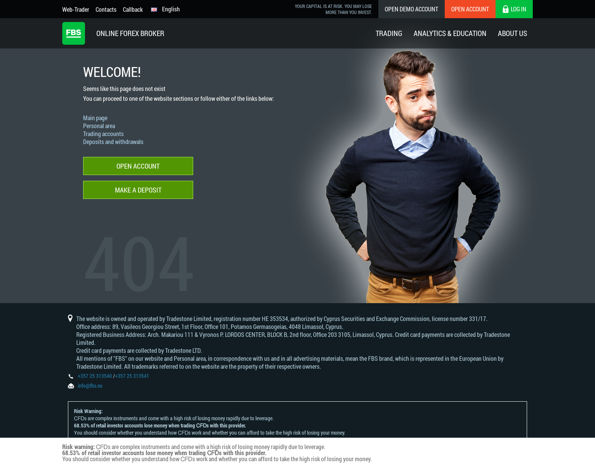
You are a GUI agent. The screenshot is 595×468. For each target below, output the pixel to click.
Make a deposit (138, 189)
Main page (95, 118)
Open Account (470, 9)
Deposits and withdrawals (113, 142)
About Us (512, 33)
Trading (389, 33)
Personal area (99, 126)
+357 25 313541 (132, 375)
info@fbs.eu (90, 385)
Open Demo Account (411, 9)
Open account (138, 166)
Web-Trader (75, 9)
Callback (133, 9)
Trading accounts (103, 134)
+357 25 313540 (95, 375)
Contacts (106, 9)
